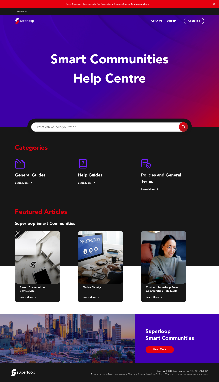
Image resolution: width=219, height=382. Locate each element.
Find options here (140, 4)
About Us (156, 21)
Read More (159, 349)
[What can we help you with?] (109, 127)
